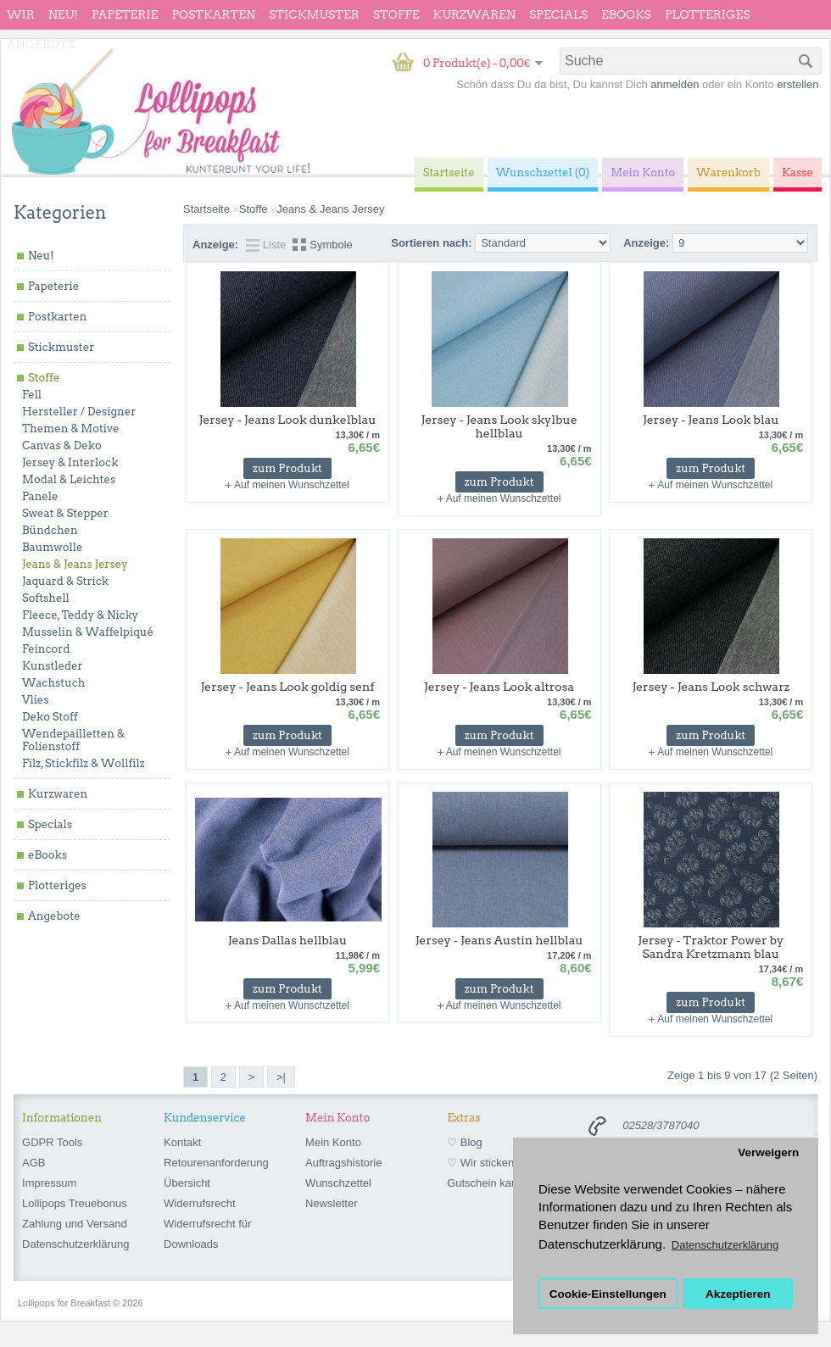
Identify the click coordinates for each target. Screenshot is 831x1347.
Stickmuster (314, 14)
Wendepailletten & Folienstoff (73, 740)
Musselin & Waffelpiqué (87, 632)
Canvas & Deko (62, 445)
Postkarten (213, 14)
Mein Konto (333, 1142)
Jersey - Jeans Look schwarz (710, 686)
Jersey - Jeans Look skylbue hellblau (499, 426)
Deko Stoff (50, 716)
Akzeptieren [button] (738, 1294)
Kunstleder (52, 666)
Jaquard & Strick (65, 581)
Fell (32, 394)
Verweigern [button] (768, 1152)
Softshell (46, 598)
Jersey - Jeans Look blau (710, 419)
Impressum (49, 1183)
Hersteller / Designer (79, 411)
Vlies (35, 699)
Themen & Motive (70, 428)
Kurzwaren (474, 14)
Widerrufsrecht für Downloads (207, 1233)
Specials (558, 14)
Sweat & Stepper (65, 513)
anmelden (674, 84)
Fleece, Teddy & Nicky (80, 615)
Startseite (206, 209)
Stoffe (396, 14)
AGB (33, 1162)
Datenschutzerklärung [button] (725, 1244)
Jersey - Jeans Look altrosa (499, 686)
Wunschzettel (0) (543, 172)
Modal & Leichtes (68, 479)
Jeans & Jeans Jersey (75, 564)
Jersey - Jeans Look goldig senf (287, 686)
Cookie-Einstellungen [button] (607, 1294)
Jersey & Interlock (70, 462)
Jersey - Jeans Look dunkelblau (287, 419)
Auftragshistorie (343, 1162)
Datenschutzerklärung (75, 1244)
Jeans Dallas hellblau (288, 940)
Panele (40, 496)
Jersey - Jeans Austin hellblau (499, 940)
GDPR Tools (52, 1142)
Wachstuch (53, 682)
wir (21, 14)
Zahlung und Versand (74, 1223)
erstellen (797, 84)
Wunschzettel (338, 1183)
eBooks (626, 14)
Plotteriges (707, 14)
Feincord (46, 649)
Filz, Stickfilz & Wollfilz (83, 763)
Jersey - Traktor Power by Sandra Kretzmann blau (711, 946)
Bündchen (50, 530)
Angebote (41, 44)
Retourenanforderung (216, 1162)
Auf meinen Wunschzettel (291, 485)
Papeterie (125, 14)
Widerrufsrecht (200, 1203)
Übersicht (187, 1183)
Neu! (63, 14)
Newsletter (331, 1203)
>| (281, 1077)
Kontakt (182, 1142)
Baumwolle (52, 547)
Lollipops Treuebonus (74, 1203)
